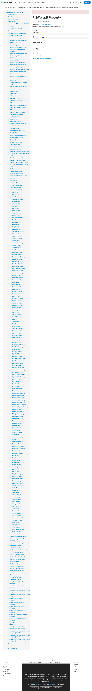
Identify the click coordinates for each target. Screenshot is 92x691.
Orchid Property (16, 439)
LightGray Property (17, 361)
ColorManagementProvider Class (18, 100)
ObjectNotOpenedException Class (19, 162)
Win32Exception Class (16, 577)
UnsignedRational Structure (17, 570)
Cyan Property (16, 250)
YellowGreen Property (18, 534)
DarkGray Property (17, 259)
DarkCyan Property (17, 254)
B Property (15, 206)
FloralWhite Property (17, 303)
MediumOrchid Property (18, 397)
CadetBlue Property (17, 229)
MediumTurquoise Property (19, 409)
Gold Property (16, 319)
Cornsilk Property (16, 245)
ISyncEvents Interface (15, 140)
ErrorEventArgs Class (15, 116)
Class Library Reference (38, 7)
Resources (30, 2)
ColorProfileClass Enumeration (18, 112)
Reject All (34, 687)
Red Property (15, 471)
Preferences (53, 684)
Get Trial (87, 2)
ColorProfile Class (14, 110)
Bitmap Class (13, 42)
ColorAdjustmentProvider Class (18, 96)
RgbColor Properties (73, 7)
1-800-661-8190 (73, 2)
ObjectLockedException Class (18, 160)
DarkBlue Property (17, 252)
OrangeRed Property (17, 437)
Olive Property (16, 430)
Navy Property (16, 425)
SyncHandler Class (15, 547)
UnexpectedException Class (17, 559)
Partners (61, 684)
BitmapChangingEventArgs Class (18, 53)
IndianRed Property (17, 335)
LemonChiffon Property (18, 349)
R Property (15, 467)
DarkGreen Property (17, 261)
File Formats (11, 26)
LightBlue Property (17, 351)
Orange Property (16, 434)
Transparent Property (17, 518)
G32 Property (15, 312)
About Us (76, 662)
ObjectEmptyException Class (17, 158)
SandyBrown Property (18, 483)
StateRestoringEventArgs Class (18, 536)
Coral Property (16, 240)
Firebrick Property (17, 300)
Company (37, 2)
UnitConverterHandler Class (17, 566)
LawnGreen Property (17, 347)
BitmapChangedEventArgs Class (18, 47)
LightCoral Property (17, 354)
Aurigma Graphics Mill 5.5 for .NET (25, 7)
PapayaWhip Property (18, 451)
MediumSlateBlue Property (19, 404)
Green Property (16, 326)
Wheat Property (16, 524)
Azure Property (16, 203)
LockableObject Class (15, 149)
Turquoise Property (17, 520)
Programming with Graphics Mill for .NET (18, 24)
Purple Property (16, 464)
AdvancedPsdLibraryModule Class (19, 38)
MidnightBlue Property (18, 414)
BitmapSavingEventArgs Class (18, 67)
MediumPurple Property (18, 400)
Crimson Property (16, 247)
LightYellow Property (17, 379)
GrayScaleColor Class (15, 126)
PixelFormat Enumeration (16, 169)
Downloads (5, 662)
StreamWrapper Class (15, 545)
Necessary (31, 684)
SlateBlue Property (17, 497)
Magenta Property (17, 388)
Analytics (39, 684)
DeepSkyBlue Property (18, 294)
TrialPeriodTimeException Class (18, 557)
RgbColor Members (16, 183)
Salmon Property (16, 481)
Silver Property (16, 492)
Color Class (13, 93)
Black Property (16, 215)
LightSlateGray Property (18, 374)
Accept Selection (45, 687)
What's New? (11, 17)
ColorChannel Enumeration (16, 98)
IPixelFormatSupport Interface (18, 135)
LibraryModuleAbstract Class (17, 146)
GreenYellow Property (18, 328)
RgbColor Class (64, 7)
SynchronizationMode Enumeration (19, 550)
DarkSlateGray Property (18, 284)
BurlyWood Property (17, 227)
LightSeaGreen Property (18, 370)
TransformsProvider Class (17, 554)
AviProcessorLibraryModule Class (19, 40)
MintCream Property (17, 416)
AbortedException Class (16, 35)
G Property (15, 310)
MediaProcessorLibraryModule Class (19, 151)
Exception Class (14, 119)
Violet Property (16, 522)
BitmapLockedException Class (18, 64)
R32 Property (15, 469)
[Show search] (80, 2)
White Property (16, 527)
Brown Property (16, 224)
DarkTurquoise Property (18, 287)
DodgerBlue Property (17, 298)
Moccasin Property (17, 421)
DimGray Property (17, 296)
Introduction (11, 14)
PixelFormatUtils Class (16, 171)
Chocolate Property (17, 236)
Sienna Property (16, 490)
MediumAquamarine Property (19, 393)
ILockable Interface (15, 133)
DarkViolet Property (17, 289)
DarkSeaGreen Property (18, 280)
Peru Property (16, 455)
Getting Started (11, 21)
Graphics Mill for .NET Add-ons (16, 28)
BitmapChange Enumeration (17, 45)
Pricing (23, 2)
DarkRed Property (17, 275)
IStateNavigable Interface (16, 137)
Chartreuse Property (17, 234)
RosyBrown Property (17, 474)
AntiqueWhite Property (18, 199)
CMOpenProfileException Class (18, 86)
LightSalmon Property (18, 367)
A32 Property (15, 194)
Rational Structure (14, 178)
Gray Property (15, 324)
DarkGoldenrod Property (18, 257)
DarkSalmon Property (17, 277)
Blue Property (15, 220)
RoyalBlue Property (17, 476)
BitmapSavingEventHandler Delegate (19, 69)
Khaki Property (16, 340)
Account (44, 2)
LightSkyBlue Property (18, 372)
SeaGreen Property (17, 485)
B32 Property (15, 208)
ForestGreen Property (18, 305)
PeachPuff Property (17, 453)
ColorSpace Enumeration (16, 114)
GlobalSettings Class (15, 121)
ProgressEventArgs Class (16, 173)
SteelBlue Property (17, 506)
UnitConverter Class (15, 564)
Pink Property (15, 458)
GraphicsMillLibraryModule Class (18, 123)
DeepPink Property (17, 291)
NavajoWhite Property (18, 423)
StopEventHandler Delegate (17, 543)
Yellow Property (16, 531)
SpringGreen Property (18, 504)
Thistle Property (16, 513)
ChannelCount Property (18, 231)
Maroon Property (16, 391)
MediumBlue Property (18, 395)
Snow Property (16, 501)
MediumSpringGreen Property (20, 407)
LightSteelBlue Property (18, 377)
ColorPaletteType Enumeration (18, 107)
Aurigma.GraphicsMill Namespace (52, 7)
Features (17, 2)
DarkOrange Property (17, 270)
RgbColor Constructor (16, 185)
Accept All (57, 687)
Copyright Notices (12, 648)
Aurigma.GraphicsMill (45, 24)
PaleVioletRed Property (18, 448)
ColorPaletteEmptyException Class (19, 105)
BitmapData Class (14, 60)
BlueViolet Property (17, 222)
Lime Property (16, 381)
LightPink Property (17, 365)
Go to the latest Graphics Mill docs (61, 12)
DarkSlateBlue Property (18, 282)
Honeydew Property (17, 330)
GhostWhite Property (17, 317)
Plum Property (16, 460)
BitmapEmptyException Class (17, 62)
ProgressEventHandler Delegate (18, 175)
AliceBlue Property (17, 197)
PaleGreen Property (17, 444)
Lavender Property (17, 342)
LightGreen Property (17, 363)
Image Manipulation (55, 662)
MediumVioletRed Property (19, 411)
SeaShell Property (17, 488)
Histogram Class (14, 128)
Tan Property (15, 508)
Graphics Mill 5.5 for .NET (10, 7)
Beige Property (16, 210)
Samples (10, 643)
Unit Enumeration (14, 561)
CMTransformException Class (17, 89)
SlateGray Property (17, 499)
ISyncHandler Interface (16, 142)
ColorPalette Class (15, 103)
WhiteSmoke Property (18, 529)
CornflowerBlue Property (18, 243)
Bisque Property (16, 213)
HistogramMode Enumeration (17, 130)
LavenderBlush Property (18, 344)
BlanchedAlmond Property (19, 217)
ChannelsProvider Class (16, 74)
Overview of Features (13, 19)
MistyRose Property (17, 418)
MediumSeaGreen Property (19, 402)
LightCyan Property (17, 356)
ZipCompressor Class (15, 579)
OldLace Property (16, 427)
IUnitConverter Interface (16, 144)
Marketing (46, 684)
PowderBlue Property (18, 462)
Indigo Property (16, 337)
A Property (15, 192)
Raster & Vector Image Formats (34, 662)
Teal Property (15, 511)
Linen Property (16, 386)
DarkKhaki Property (17, 264)
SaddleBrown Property (18, 478)
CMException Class (15, 80)
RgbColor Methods (16, 187)
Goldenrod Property (17, 321)
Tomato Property (16, 515)
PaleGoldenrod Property (18, 441)
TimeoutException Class (16, 552)
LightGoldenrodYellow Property (20, 358)
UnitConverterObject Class (17, 568)
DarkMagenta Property (18, 266)
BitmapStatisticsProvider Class (18, 71)
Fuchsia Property (16, 307)
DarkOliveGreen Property (18, 268)
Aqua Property (16, 201)
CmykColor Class (14, 91)
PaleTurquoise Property (18, 446)
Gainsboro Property (17, 314)
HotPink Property (16, 333)
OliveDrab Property (17, 432)
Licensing (10, 646)
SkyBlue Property (16, 494)
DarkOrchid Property (17, 273)
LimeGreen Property (17, 384)
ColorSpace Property (17, 238)
